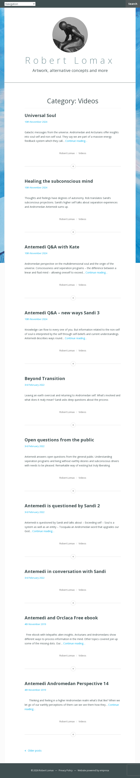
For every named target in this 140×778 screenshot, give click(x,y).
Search (132, 3)
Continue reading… (76, 141)
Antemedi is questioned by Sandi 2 (62, 506)
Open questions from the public (59, 440)
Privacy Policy (66, 770)
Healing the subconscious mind (59, 181)
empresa (104, 770)
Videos (82, 153)
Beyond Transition (45, 378)
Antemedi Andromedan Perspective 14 (66, 683)
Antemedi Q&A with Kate (52, 247)
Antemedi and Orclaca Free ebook (61, 618)
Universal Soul (40, 115)
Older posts (33, 750)
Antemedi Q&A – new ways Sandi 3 (62, 313)
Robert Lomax (67, 153)
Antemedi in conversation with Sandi (65, 571)
